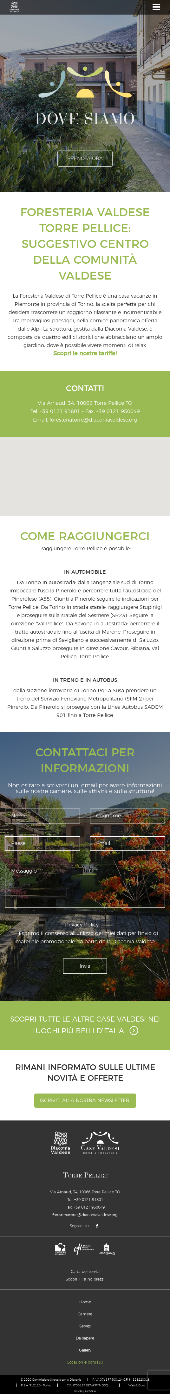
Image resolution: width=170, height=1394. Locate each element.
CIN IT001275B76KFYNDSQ (87, 1384)
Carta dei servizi (85, 1271)
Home (85, 1301)
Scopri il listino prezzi (85, 1278)
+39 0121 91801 (60, 411)
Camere (85, 1313)
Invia (85, 965)
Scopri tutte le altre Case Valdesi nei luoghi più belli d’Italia (85, 1025)
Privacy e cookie (85, 1390)
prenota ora (85, 158)
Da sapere (85, 1337)
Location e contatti (85, 1361)
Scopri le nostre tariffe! (85, 354)
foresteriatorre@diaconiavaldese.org (93, 419)
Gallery (85, 1349)
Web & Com (137, 1384)
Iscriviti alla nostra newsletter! (85, 1099)
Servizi (85, 1325)
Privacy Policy (82, 924)
